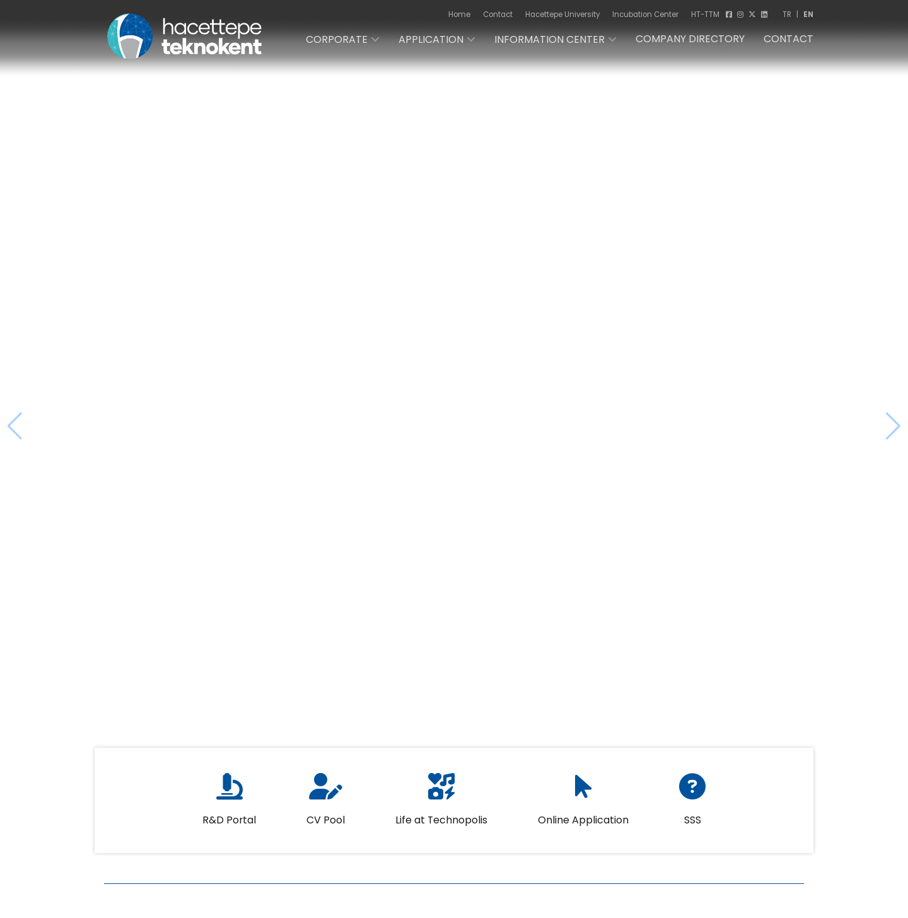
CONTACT (788, 39)
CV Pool (325, 806)
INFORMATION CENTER (549, 39)
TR (787, 14)
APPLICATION (431, 39)
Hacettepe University (562, 14)
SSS (692, 806)
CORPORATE (337, 39)
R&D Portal (229, 806)
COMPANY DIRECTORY (690, 39)
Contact (498, 14)
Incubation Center (645, 14)
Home (459, 14)
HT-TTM (705, 14)
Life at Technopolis (441, 806)
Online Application (583, 806)
